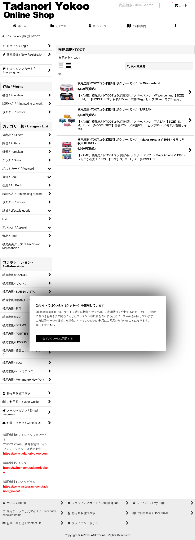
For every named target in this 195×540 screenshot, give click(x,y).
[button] (175, 26)
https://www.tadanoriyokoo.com (25, 453)
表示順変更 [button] (136, 66)
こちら (51, 325)
